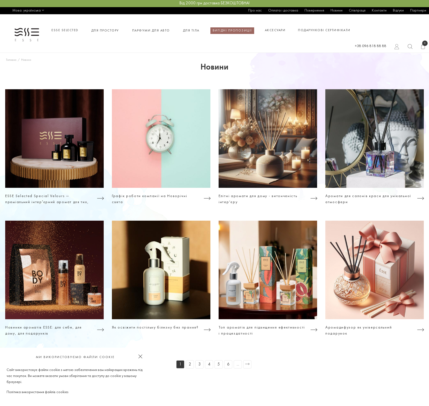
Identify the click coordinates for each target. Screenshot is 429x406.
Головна (11, 60)
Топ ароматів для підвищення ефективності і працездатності (262, 330)
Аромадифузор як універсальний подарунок (358, 330)
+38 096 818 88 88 (370, 46)
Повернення (314, 10)
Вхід (397, 47)
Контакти (379, 10)
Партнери (418, 10)
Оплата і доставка (283, 10)
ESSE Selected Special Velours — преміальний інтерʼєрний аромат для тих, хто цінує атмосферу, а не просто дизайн (47, 199)
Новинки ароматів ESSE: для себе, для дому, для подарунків (43, 330)
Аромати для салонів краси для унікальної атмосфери (368, 199)
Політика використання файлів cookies (37, 392)
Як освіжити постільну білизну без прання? (155, 327)
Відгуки (398, 10)
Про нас (255, 10)
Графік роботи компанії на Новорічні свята (149, 199)
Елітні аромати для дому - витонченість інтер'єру (258, 199)
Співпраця (357, 10)
